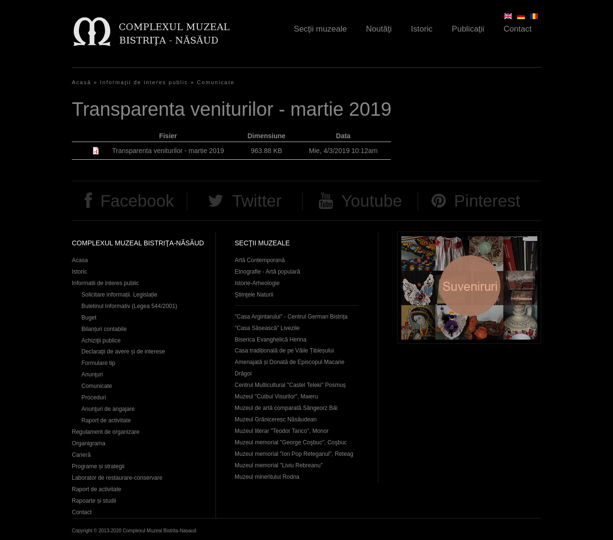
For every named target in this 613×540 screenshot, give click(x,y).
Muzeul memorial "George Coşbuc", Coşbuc (291, 442)
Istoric (421, 28)
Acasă (81, 82)
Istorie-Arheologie (257, 283)
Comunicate (216, 82)
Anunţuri (92, 374)
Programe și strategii (98, 466)
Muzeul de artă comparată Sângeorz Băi (286, 408)
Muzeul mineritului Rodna (267, 477)
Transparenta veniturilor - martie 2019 (168, 150)
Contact (517, 28)
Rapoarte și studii (94, 500)
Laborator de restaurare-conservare (117, 477)
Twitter (257, 200)
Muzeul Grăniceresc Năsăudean (276, 419)
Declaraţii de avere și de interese (123, 351)
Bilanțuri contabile (104, 329)
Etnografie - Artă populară (267, 271)
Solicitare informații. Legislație (119, 294)
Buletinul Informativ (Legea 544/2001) (129, 306)
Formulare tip (98, 363)
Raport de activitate (106, 420)
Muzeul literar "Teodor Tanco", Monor (282, 431)
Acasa (80, 260)
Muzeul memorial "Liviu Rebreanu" (279, 465)
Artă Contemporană (260, 260)
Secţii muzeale (320, 28)
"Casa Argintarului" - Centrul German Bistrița (291, 316)
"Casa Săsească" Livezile (267, 328)
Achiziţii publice (101, 340)
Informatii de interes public (105, 283)
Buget (88, 317)
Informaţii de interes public (144, 82)
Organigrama (88, 443)
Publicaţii (468, 28)
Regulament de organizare (105, 432)
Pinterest (487, 200)
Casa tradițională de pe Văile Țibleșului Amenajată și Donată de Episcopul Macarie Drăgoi (289, 362)
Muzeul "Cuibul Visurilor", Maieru (276, 396)
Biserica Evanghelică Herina (270, 339)
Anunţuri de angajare (108, 409)
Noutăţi (379, 28)
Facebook (137, 200)
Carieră (81, 455)
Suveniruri (469, 287)
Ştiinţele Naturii (254, 294)
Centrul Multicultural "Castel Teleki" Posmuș (290, 385)
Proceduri (93, 397)
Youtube (371, 200)
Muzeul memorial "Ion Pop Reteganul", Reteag (294, 454)
